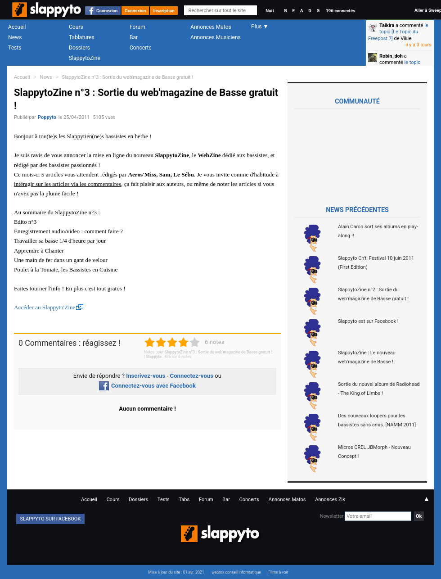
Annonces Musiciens (215, 37)
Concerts (141, 48)
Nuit (270, 10)
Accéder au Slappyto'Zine (44, 307)
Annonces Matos (210, 27)
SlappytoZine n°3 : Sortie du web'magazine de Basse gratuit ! (127, 77)
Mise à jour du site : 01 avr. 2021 (176, 572)
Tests (14, 48)
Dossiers (79, 48)
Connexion (106, 10)
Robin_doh (391, 56)
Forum (137, 27)
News (15, 37)
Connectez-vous (192, 375)
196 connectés (340, 10)
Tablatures (81, 37)
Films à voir (278, 572)
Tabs (184, 499)
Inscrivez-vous (145, 375)
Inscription (164, 10)
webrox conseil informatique (236, 572)
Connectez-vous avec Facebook (147, 385)
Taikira (386, 25)
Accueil (17, 27)
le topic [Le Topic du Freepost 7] (398, 32)
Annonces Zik (330, 499)
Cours (76, 27)
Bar (134, 37)
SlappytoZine (84, 58)
